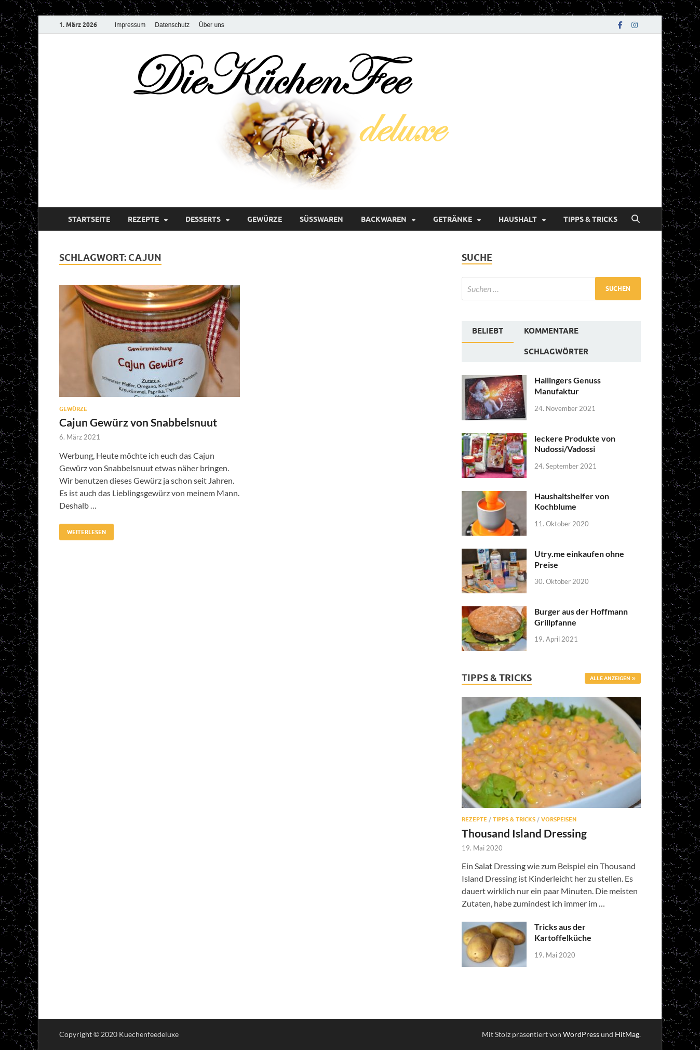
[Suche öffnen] (635, 219)
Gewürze (264, 219)
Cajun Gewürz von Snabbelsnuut (138, 422)
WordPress (581, 1034)
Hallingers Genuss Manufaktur (567, 385)
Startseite (89, 219)
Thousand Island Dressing (524, 833)
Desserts (203, 219)
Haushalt (518, 219)
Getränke (452, 219)
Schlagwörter (556, 351)
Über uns (211, 25)
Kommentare (551, 331)
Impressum (130, 25)
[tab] (488, 332)
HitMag (627, 1034)
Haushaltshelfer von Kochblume (571, 501)
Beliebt (487, 331)
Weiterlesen (82, 530)
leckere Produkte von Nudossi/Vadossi (574, 443)
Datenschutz (172, 25)
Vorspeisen (558, 819)
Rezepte (143, 219)
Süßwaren (321, 219)
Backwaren (384, 219)
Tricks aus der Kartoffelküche (562, 932)
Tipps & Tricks (590, 219)
